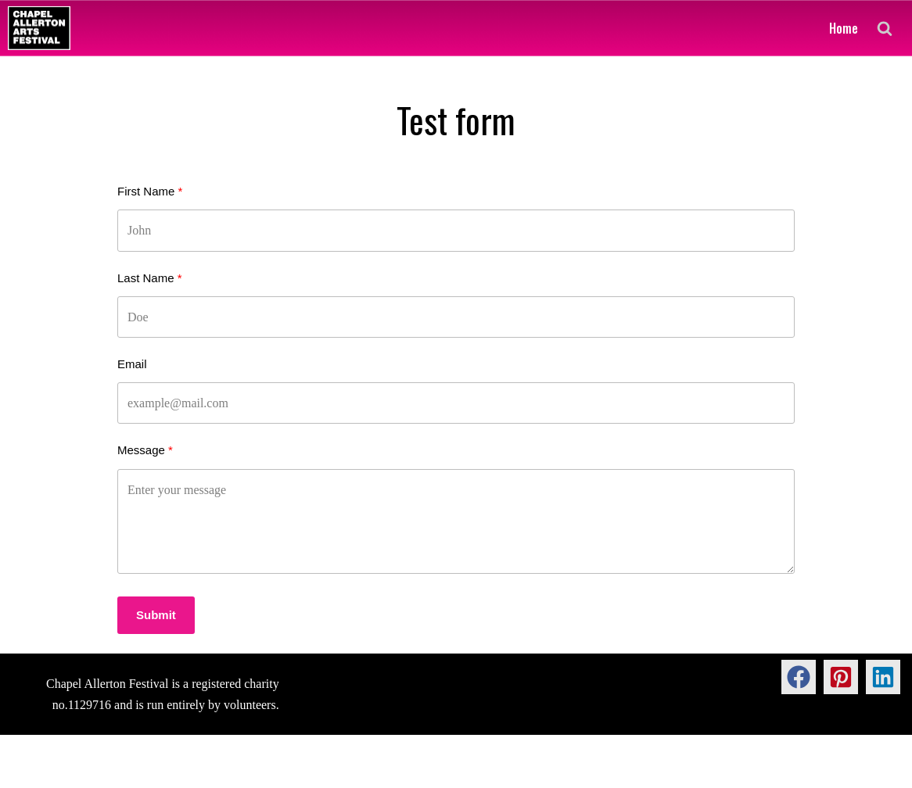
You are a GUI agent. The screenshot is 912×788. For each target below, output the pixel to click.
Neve (25, 768)
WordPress (136, 768)
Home (843, 28)
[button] (798, 677)
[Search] (884, 28)
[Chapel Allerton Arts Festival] (39, 28)
